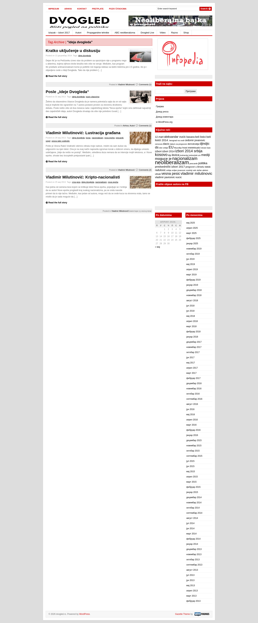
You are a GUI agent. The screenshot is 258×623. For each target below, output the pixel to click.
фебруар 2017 (193, 378)
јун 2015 (190, 466)
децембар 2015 (194, 440)
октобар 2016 (193, 394)
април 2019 (192, 269)
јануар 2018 (192, 337)
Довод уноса (162, 111)
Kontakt (82, 9)
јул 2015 (190, 461)
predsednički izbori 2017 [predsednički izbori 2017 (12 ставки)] (170, 166)
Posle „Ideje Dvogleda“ (67, 92)
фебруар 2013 (193, 601)
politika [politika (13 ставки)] (202, 163)
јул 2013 (190, 575)
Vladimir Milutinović (126, 84)
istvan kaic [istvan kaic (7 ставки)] (206, 148)
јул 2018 (190, 305)
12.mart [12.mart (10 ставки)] (159, 136)
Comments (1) (145, 84)
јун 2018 (190, 311)
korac (88, 138)
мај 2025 (190, 223)
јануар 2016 (192, 435)
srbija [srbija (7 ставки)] (168, 170)
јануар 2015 (192, 492)
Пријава (160, 106)
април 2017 (192, 368)
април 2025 (192, 228)
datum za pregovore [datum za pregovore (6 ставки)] (178, 144)
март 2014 (191, 533)
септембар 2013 (194, 565)
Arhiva (68, 9)
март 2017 (191, 373)
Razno (174, 32)
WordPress (84, 614)
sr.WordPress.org (164, 122)
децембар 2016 (194, 383)
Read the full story (57, 76)
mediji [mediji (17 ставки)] (205, 155)
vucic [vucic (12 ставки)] (178, 177)
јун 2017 (190, 357)
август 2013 (192, 570)
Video (163, 32)
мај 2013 (190, 585)
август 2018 (192, 300)
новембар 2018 (193, 295)
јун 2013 (190, 580)
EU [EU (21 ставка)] (171, 147)
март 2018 (191, 326)
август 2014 (192, 518)
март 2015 (191, 482)
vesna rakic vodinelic (60, 141)
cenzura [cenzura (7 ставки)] (158, 144)
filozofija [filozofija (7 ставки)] (178, 148)
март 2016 (191, 425)
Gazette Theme (182, 614)
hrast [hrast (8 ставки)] (184, 148)
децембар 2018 (194, 290)
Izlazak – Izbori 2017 (59, 32)
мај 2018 (190, 316)
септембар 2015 (194, 456)
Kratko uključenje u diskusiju (73, 50)
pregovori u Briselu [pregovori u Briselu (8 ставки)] (194, 167)
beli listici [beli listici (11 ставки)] (200, 136)
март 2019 (191, 274)
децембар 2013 (194, 549)
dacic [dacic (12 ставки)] (166, 143)
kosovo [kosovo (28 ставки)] (161, 154)
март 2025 (191, 233)
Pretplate (98, 9)
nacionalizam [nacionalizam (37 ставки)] (184, 158)
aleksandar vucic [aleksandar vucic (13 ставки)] (175, 136)
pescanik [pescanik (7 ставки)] (193, 163)
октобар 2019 (193, 254)
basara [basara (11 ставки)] (190, 136)
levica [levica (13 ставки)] (175, 155)
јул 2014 (190, 523)
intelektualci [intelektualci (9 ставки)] (194, 147)
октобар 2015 (193, 451)
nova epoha (109, 138)
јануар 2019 (192, 285)
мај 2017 (190, 362)
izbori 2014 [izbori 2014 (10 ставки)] (168, 151)
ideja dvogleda (84, 55)
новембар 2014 (193, 502)
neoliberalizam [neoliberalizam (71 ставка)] (172, 162)
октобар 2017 (193, 352)
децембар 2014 (194, 497)
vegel (48, 141)
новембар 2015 (193, 445)
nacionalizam (97, 138)
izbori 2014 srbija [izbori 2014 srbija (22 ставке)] (188, 151)
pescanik (119, 138)
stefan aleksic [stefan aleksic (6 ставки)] (202, 170)
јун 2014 (190, 528)
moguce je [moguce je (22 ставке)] (163, 159)
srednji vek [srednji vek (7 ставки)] (191, 170)
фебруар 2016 (193, 430)
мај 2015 (190, 471)
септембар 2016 (194, 399)
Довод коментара (164, 117)
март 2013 (191, 596)
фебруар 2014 (193, 539)
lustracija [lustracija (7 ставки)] (184, 155)
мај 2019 (190, 264)
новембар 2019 (193, 248)
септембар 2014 (194, 513)
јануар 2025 (192, 243)
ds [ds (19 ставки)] (157, 147)
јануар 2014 (192, 544)
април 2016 (192, 419)
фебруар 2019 (193, 280)
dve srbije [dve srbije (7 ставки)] (163, 148)
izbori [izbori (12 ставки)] (158, 151)
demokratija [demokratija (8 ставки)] (193, 144)
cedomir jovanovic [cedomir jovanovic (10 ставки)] (195, 140)
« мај (157, 247)
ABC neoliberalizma (125, 32)
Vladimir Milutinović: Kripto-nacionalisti (83, 177)
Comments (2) (145, 170)
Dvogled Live (147, 32)
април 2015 (192, 476)
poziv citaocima (92, 97)
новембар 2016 (193, 388)
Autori (78, 32)
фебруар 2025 (193, 238)
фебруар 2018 (193, 331)
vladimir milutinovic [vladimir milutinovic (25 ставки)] (196, 173)
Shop (186, 32)
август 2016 (192, 404)
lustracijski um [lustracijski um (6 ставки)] (195, 155)
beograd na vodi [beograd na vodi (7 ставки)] (176, 140)
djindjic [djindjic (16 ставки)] (204, 143)
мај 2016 (190, 414)
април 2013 (192, 590)
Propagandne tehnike (98, 32)
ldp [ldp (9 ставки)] (169, 155)
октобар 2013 (193, 559)
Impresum (53, 9)
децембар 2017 (194, 342)
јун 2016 (190, 409)
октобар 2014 (193, 508)
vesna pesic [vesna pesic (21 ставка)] (170, 173)
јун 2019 (190, 259)
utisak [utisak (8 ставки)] (158, 174)
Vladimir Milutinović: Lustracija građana (83, 133)
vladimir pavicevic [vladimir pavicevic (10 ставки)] (165, 177)
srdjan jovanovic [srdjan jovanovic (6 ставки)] (178, 170)
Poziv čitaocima (117, 9)
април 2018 (192, 321)
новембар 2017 (193, 347)
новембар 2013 (193, 554)
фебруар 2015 (193, 487)
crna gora (76, 182)
